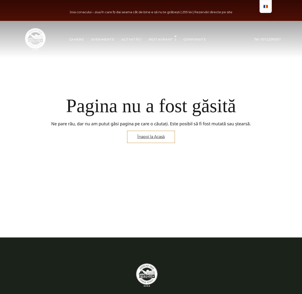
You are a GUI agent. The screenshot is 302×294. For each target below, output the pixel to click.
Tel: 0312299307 (267, 39)
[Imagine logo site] (35, 39)
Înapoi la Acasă (151, 137)
